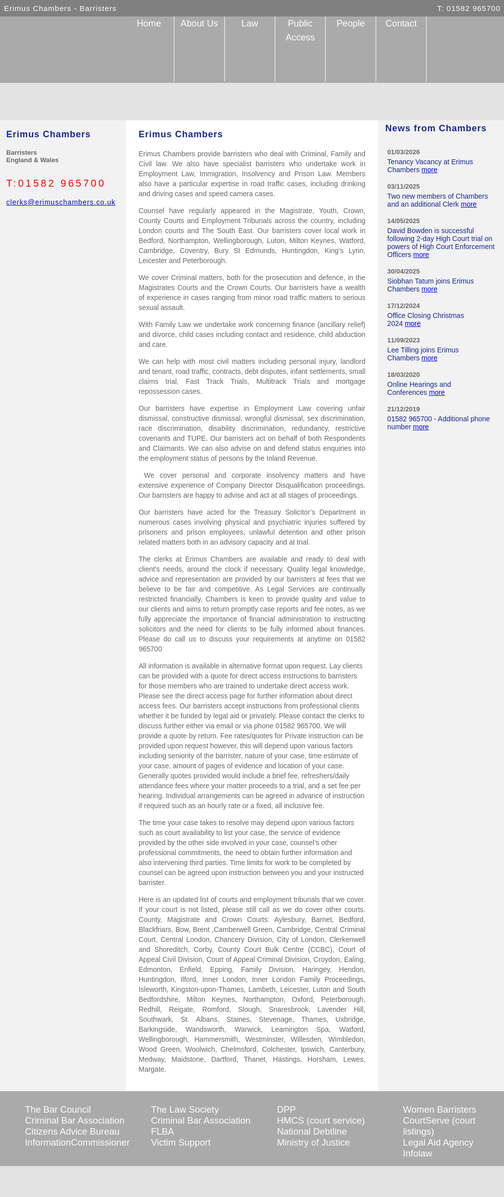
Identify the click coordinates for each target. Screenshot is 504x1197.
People (351, 23)
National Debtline (312, 1131)
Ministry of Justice (313, 1142)
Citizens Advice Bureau (72, 1131)
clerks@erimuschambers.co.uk (61, 202)
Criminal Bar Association (74, 1120)
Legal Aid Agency (438, 1142)
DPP (286, 1109)
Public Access (300, 30)
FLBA (162, 1131)
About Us (199, 23)
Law (249, 23)
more (430, 170)
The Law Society (185, 1109)
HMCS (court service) (321, 1120)
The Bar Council (58, 1109)
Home (149, 23)
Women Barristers (440, 1109)
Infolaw (417, 1153)
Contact (401, 23)
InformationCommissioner (77, 1142)
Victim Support (180, 1142)
